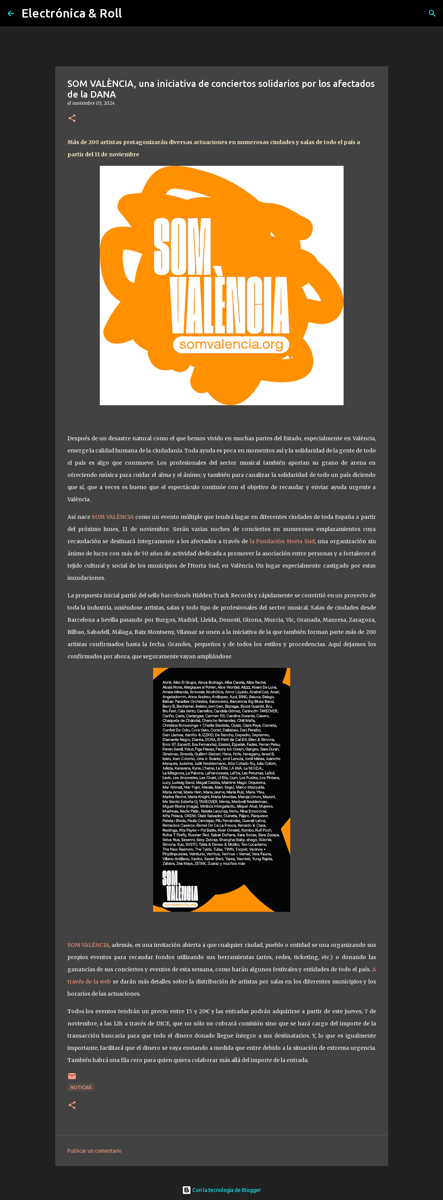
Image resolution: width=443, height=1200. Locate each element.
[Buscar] (432, 13)
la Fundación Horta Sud (282, 541)
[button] (72, 119)
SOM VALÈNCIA (113, 516)
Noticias (81, 1087)
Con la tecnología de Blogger (221, 1190)
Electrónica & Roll (71, 13)
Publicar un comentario (94, 1151)
